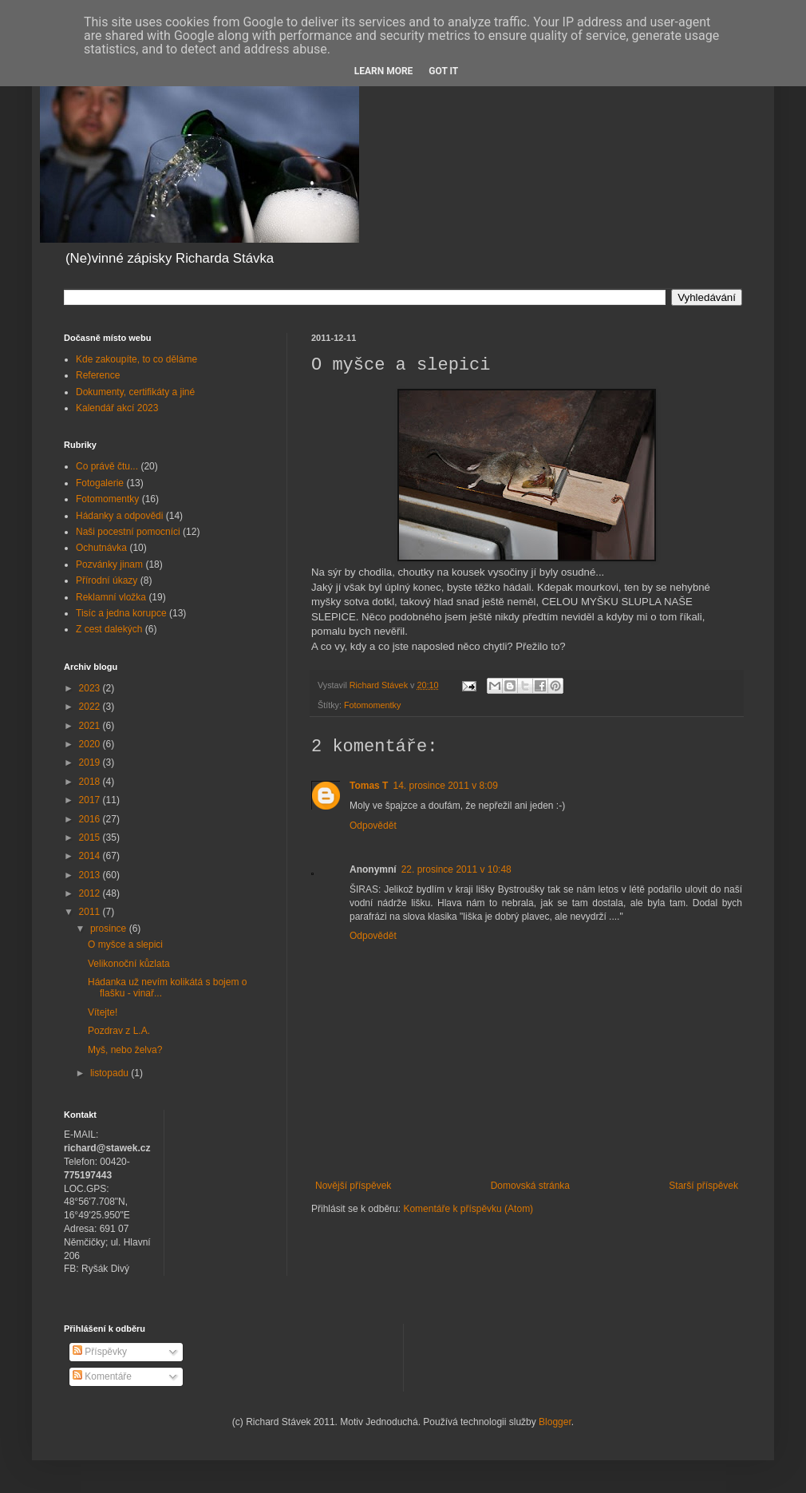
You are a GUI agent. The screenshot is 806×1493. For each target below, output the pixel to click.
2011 (91, 911)
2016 (91, 819)
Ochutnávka (101, 547)
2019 (91, 762)
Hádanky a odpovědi (119, 515)
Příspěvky (100, 1351)
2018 (91, 781)
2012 (91, 893)
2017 (91, 800)
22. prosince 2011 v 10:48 (456, 869)
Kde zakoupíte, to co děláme (136, 359)
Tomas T (369, 785)
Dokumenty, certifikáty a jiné (135, 392)
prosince (109, 928)
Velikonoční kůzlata (129, 963)
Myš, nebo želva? (125, 1049)
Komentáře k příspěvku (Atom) (468, 1208)
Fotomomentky (372, 705)
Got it (443, 71)
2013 (91, 875)
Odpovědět (373, 825)
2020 (91, 744)
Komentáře (102, 1376)
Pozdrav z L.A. (119, 1030)
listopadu (110, 1073)
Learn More (383, 71)
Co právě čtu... (107, 466)
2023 (91, 688)
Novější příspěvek (353, 1185)
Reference (98, 375)
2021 (91, 725)
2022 (91, 706)
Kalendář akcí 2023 (117, 408)
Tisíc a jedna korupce (121, 613)
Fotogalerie (100, 483)
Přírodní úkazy (106, 580)
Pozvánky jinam (109, 564)
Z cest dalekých (109, 629)
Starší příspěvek (703, 1185)
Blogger (555, 1422)
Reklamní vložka (111, 597)
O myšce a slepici (125, 944)
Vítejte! (102, 1012)
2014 (91, 855)
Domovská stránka (530, 1185)
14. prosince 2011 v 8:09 (445, 785)
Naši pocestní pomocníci (128, 531)
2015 (91, 837)
